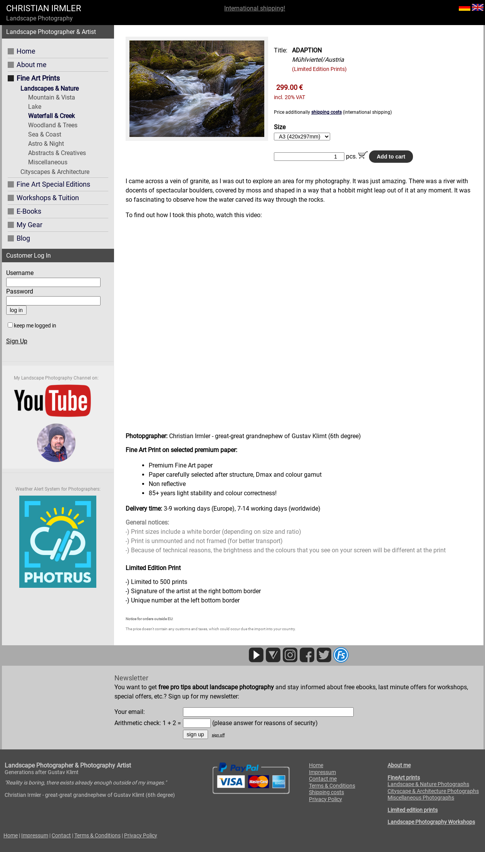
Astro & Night (46, 143)
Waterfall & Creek (51, 116)
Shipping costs (326, 792)
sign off (218, 735)
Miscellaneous (47, 162)
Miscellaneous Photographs (421, 798)
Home (26, 51)
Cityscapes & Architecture (54, 171)
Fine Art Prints (38, 78)
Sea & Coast (44, 134)
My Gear (29, 225)
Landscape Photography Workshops (431, 822)
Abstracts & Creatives (57, 153)
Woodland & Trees (52, 125)
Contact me (323, 779)
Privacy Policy (325, 799)
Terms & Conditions (332, 786)
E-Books (29, 211)
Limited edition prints (413, 810)
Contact (61, 835)
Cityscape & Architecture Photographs (433, 791)
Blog (23, 238)
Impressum (322, 772)
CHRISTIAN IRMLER (43, 8)
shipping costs (326, 112)
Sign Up (16, 341)
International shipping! (254, 8)
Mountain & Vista (51, 97)
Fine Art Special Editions (53, 184)
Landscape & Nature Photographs (428, 784)
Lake (34, 106)
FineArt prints (404, 777)
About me (32, 65)
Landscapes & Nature (49, 88)
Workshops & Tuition (48, 198)
